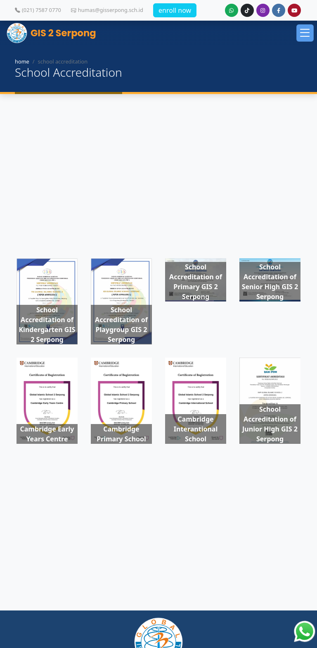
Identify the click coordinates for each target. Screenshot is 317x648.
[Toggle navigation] (305, 33)
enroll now (174, 10)
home (22, 61)
